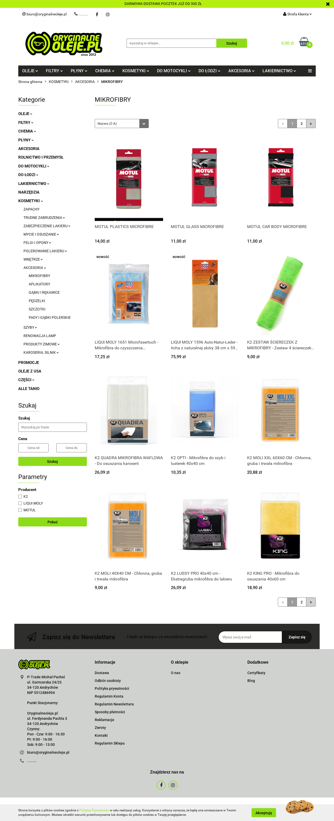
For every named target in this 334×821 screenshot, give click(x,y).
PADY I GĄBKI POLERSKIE (50, 317)
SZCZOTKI (37, 309)
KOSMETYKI (135, 70)
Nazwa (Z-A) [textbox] (107, 123)
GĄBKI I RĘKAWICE (44, 292)
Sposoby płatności (110, 712)
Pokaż (52, 522)
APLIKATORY (39, 284)
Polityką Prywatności (94, 810)
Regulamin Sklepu (110, 743)
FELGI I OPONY (37, 243)
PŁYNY (79, 70)
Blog (251, 681)
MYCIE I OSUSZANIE (41, 234)
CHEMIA (105, 70)
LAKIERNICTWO (279, 70)
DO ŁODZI (209, 70)
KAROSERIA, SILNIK (41, 352)
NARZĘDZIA (28, 192)
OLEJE (30, 70)
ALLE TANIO (28, 388)
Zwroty (100, 728)
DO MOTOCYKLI (174, 70)
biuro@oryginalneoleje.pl (48, 752)
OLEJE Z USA (29, 371)
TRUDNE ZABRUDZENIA (44, 217)
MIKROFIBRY (39, 276)
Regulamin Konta (109, 696)
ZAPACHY (31, 209)
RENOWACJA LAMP (39, 336)
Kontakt (101, 735)
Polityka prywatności (112, 688)
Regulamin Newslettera (114, 704)
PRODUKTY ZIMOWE (41, 344)
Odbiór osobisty (108, 681)
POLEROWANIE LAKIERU (45, 251)
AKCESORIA (241, 70)
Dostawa (102, 673)
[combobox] (122, 123)
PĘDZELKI (37, 301)
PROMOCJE (28, 362)
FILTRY (54, 70)
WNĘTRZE (33, 259)
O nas (175, 673)
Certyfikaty (256, 673)
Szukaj (52, 461)
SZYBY (30, 327)
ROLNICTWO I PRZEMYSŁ (40, 157)
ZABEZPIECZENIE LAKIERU (46, 226)
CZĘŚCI (26, 379)
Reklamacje (104, 720)
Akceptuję (263, 813)
